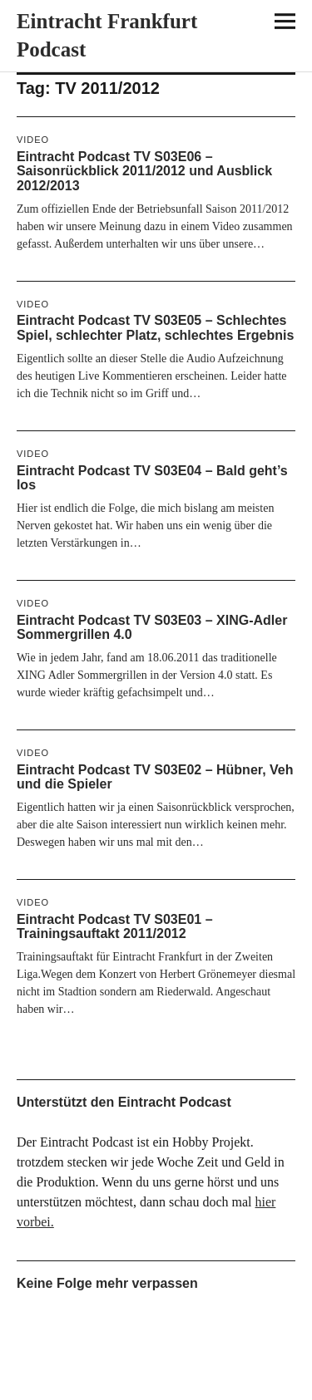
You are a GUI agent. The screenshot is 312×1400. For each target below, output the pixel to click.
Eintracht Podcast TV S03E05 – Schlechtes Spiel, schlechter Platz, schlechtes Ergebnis (155, 327)
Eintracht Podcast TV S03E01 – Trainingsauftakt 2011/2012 (115, 926)
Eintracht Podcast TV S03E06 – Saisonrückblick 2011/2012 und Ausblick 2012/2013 (144, 171)
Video (33, 140)
